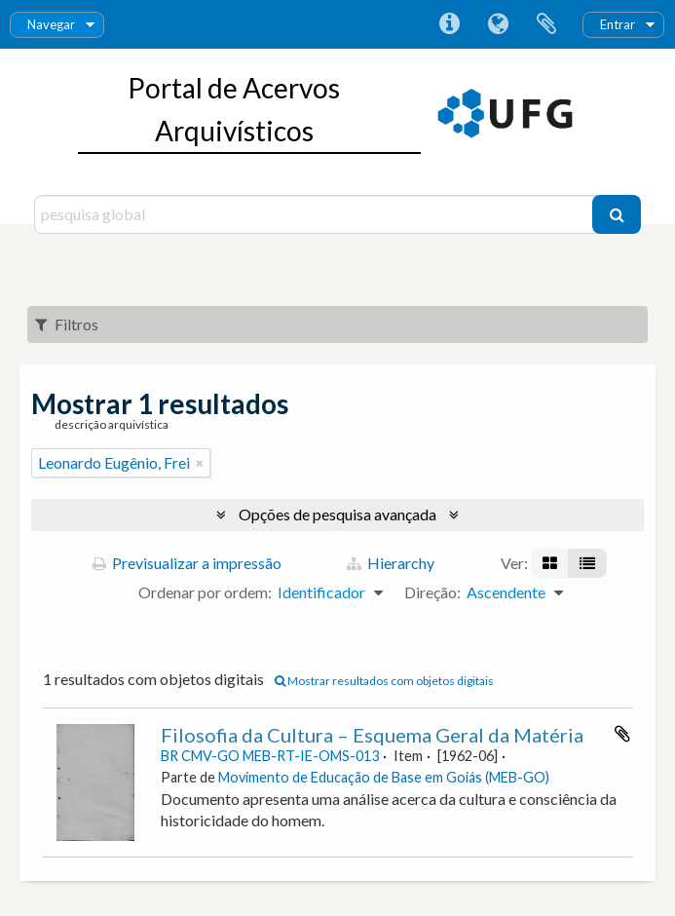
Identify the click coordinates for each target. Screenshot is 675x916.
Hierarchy (390, 562)
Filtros (66, 324)
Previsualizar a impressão (187, 562)
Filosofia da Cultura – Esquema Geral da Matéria (372, 734)
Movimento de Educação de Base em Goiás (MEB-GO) (383, 777)
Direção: (432, 592)
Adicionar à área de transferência (622, 734)
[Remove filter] (200, 463)
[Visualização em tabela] (587, 563)
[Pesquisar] (616, 214)
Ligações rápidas (449, 24)
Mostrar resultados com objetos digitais (384, 680)
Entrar (617, 24)
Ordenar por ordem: (205, 592)
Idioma (497, 24)
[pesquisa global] (316, 214)
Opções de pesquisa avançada (337, 514)
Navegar (51, 24)
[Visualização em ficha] (550, 563)
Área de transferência (546, 24)
